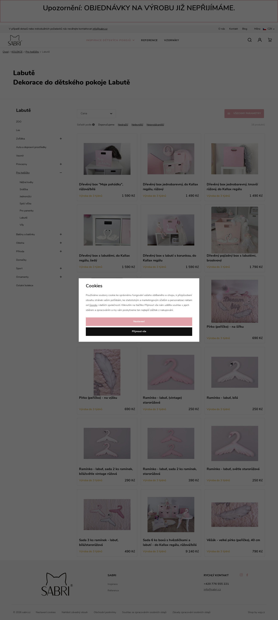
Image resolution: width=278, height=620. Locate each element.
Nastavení (139, 321)
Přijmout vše (139, 331)
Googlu (93, 305)
